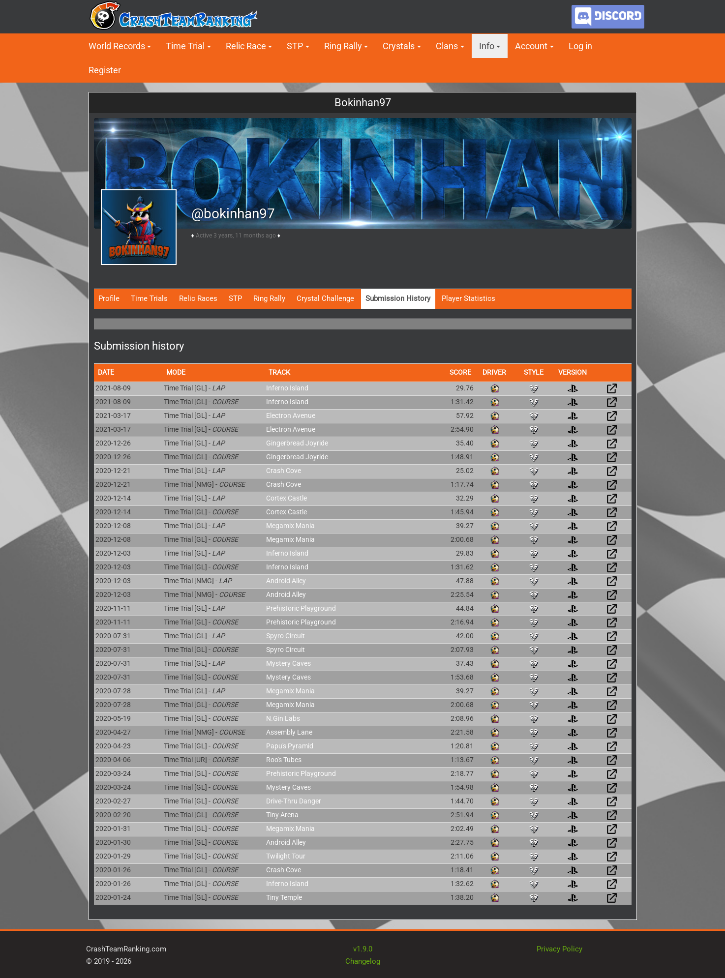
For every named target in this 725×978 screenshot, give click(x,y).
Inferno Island (287, 388)
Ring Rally (343, 46)
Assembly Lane (289, 732)
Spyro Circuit (285, 636)
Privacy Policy (559, 949)
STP (295, 46)
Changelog (362, 961)
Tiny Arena (282, 815)
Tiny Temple (284, 897)
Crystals (399, 46)
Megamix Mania (290, 526)
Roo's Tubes (284, 760)
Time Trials (149, 298)
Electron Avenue (290, 415)
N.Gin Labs (283, 718)
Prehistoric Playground (301, 608)
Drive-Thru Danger (293, 801)
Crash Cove (283, 470)
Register (105, 70)
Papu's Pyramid (289, 746)
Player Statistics (468, 298)
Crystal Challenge (325, 298)
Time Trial (185, 46)
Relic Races (198, 298)
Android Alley (286, 581)
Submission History (397, 298)
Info (486, 46)
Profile (109, 298)
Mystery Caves (288, 663)
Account (531, 46)
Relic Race (246, 46)
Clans (447, 46)
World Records (117, 46)
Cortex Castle (286, 498)
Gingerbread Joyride (297, 443)
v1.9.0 (362, 949)
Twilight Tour (285, 856)
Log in (580, 46)
